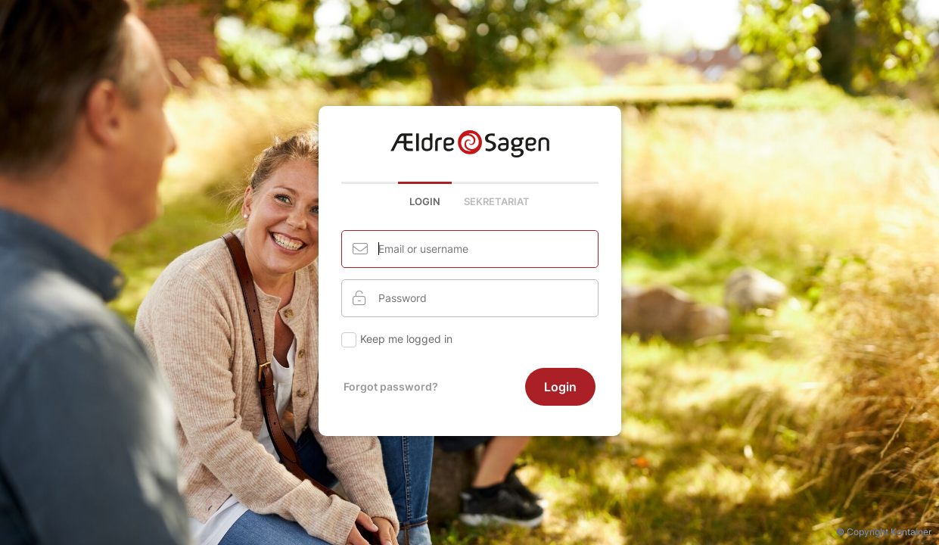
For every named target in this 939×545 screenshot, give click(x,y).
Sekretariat (497, 201)
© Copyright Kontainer (883, 531)
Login (424, 201)
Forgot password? (391, 386)
